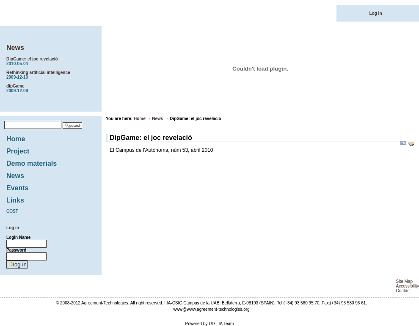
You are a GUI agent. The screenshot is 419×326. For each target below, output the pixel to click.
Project (17, 151)
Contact (403, 290)
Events (17, 188)
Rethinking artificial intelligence (52, 74)
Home (15, 138)
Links (15, 200)
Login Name (18, 237)
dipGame (52, 88)
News (15, 47)
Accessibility (407, 286)
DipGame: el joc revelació (52, 61)
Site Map (404, 281)
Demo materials (31, 163)
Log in (375, 13)
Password (16, 250)
